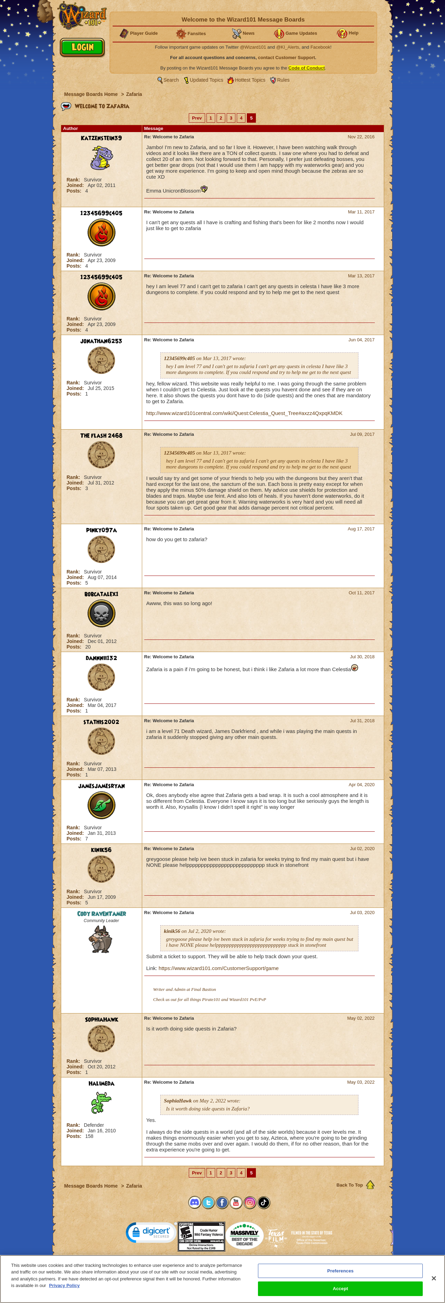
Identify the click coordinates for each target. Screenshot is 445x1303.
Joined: (76, 185)
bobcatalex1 (101, 594)
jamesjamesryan (101, 786)
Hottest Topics (250, 80)
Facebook (320, 47)
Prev (197, 118)
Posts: (75, 191)
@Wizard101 (253, 47)
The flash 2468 (101, 436)
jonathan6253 (101, 341)
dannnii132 (101, 658)
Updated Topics (206, 80)
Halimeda (101, 1084)
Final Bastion (203, 989)
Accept (340, 1292)
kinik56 (101, 850)
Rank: (74, 179)
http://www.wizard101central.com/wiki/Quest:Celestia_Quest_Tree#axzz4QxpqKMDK (244, 413)
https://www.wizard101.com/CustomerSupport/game (218, 968)
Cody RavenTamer (101, 914)
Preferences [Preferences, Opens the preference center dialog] (340, 1274)
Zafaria (134, 94)
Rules (283, 80)
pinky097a (101, 530)
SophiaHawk (101, 1020)
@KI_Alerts (287, 47)
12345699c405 (101, 213)
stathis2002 (101, 722)
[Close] (434, 1281)
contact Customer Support (286, 57)
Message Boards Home (91, 94)
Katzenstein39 (101, 138)
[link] (152, 1234)
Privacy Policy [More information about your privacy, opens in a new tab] (64, 1289)
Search (171, 80)
